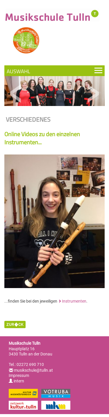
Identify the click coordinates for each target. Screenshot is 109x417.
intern (16, 381)
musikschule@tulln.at (33, 370)
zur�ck (15, 324)
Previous (16, 93)
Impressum (19, 375)
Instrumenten (74, 301)
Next (93, 93)
